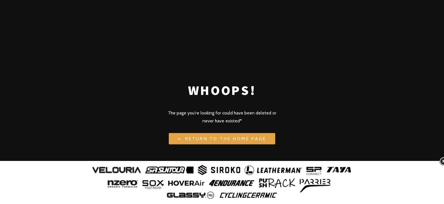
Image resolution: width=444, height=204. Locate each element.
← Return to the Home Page (222, 138)
